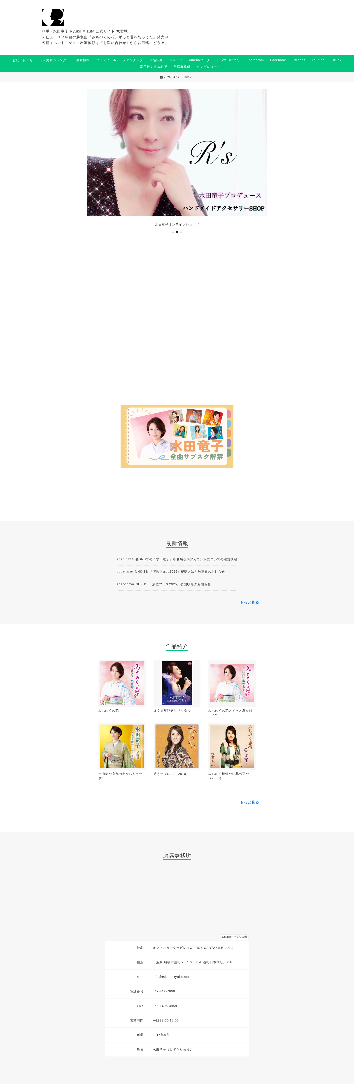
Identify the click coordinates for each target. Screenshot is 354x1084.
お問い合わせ (23, 60)
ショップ (176, 60)
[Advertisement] (177, 321)
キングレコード (208, 67)
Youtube (318, 60)
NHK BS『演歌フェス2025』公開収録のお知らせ (173, 584)
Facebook (278, 60)
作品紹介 (156, 60)
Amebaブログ (199, 60)
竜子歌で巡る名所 (153, 67)
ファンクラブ (133, 60)
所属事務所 (181, 67)
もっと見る (249, 602)
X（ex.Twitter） (229, 60)
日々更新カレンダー (54, 60)
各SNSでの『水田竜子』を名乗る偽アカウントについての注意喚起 (186, 559)
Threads (298, 60)
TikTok (336, 60)
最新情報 (83, 60)
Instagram (256, 60)
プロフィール (106, 60)
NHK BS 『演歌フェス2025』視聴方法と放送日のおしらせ (180, 571)
